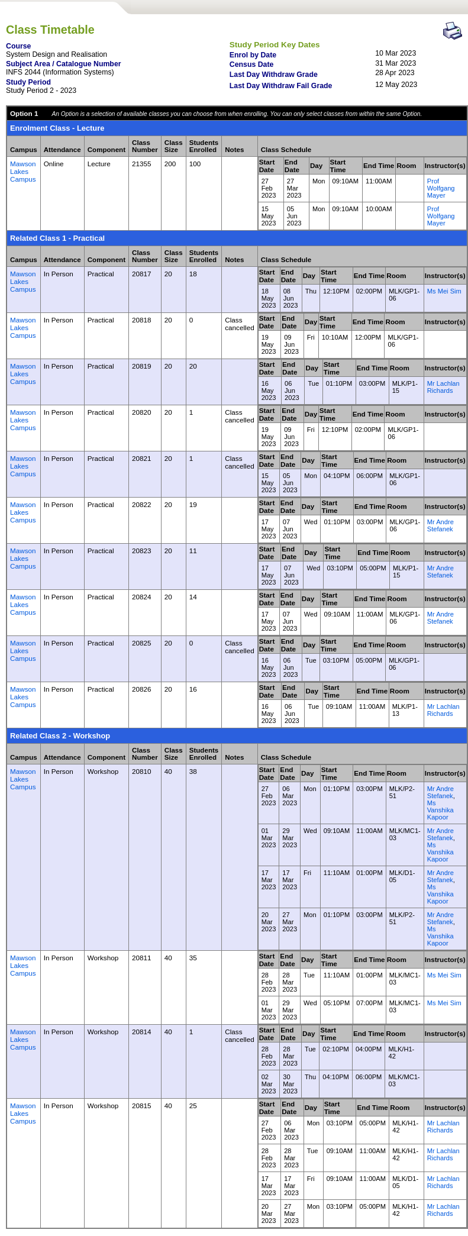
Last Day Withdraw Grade (274, 74)
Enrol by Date (253, 55)
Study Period (28, 82)
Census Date (252, 64)
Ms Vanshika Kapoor (440, 810)
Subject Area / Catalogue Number (63, 64)
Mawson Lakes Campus (23, 171)
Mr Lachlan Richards (443, 387)
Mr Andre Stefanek (440, 525)
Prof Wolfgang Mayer (441, 188)
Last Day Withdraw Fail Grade (281, 86)
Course (18, 46)
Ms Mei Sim (444, 291)
